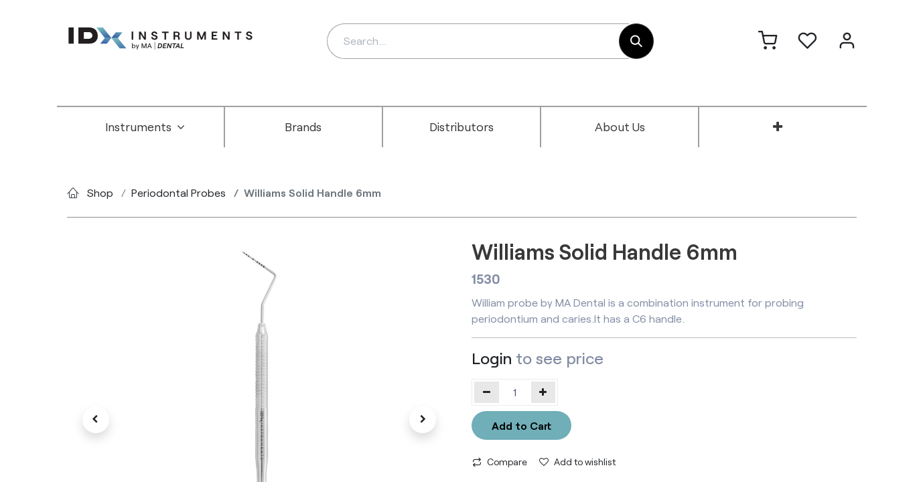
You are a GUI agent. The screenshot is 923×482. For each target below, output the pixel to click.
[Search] (636, 41)
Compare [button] (499, 461)
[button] (96, 419)
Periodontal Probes (178, 192)
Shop (100, 192)
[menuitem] (145, 127)
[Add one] (543, 392)
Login (492, 358)
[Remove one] (486, 392)
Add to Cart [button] (521, 425)
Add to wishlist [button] (577, 461)
